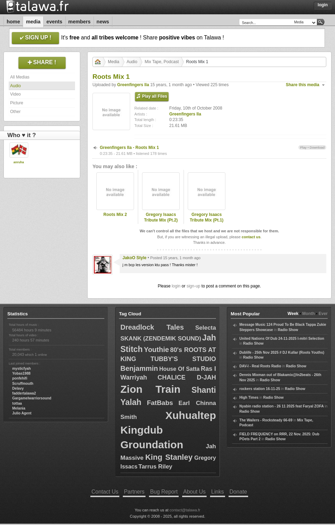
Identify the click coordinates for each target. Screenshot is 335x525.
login (176, 286)
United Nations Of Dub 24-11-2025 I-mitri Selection (281, 338)
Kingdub (141, 430)
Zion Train (150, 389)
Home (13, 21)
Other (15, 111)
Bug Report (164, 492)
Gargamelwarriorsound (31, 398)
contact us (250, 237)
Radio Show (288, 330)
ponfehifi (19, 378)
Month (308, 313)
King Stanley (168, 457)
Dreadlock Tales (152, 327)
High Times (249, 397)
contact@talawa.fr (185, 510)
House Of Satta (179, 369)
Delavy (18, 388)
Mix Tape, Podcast (161, 61)
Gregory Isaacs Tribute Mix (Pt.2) (161, 217)
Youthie (156, 349)
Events (54, 21)
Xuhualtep (190, 415)
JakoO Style (134, 257)
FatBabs (160, 402)
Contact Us (104, 492)
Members (79, 21)
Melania (18, 408)
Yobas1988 (21, 373)
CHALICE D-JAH (187, 377)
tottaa (17, 403)
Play (303, 147)
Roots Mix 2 (115, 214)
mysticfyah (21, 368)
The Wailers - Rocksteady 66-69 (265, 420)
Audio (15, 85)
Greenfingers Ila (133, 84)
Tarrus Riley (155, 466)
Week (293, 313)
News (103, 21)
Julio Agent (21, 413)
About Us (194, 492)
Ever (323, 313)
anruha (18, 162)
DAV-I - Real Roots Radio (260, 366)
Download (317, 147)
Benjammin (139, 368)
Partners (134, 492)
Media (33, 21)
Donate (238, 492)
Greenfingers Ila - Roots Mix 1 (129, 147)
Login (323, 4)
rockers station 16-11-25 (259, 389)
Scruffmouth (23, 383)
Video (15, 94)
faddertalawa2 (24, 393)
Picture (16, 102)
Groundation (151, 444)
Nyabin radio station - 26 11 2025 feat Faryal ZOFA (281, 406)
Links (217, 492)
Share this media (302, 84)
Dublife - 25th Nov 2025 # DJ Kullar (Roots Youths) (281, 352)
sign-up (193, 286)
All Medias (19, 77)
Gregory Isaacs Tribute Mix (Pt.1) (207, 217)
